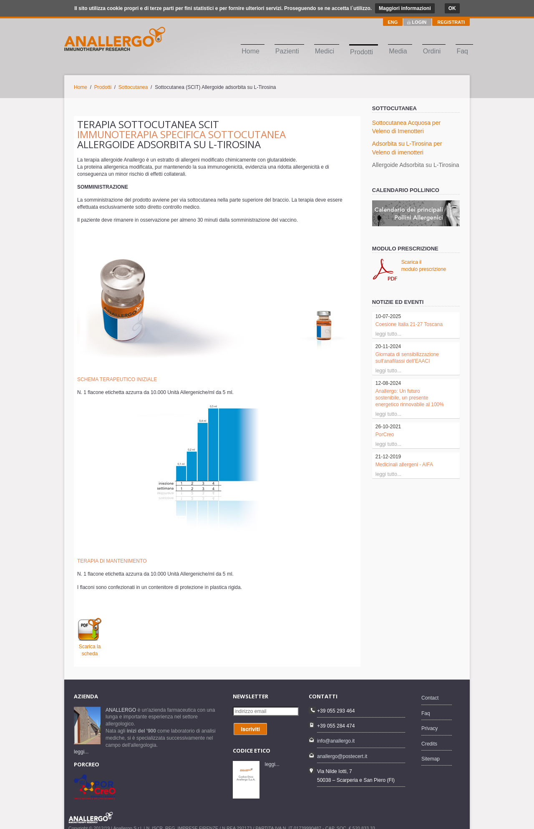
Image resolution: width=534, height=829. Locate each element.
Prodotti (361, 52)
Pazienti (287, 51)
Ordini (432, 51)
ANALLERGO (121, 702)
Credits (429, 735)
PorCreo (384, 434)
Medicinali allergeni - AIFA (404, 465)
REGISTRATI (451, 22)
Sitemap (430, 750)
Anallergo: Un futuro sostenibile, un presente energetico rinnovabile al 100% (409, 397)
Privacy (429, 720)
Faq (462, 51)
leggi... (81, 744)
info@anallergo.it (336, 733)
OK (452, 8)
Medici (324, 51)
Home (250, 51)
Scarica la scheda (89, 647)
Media (398, 51)
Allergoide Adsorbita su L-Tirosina (415, 165)
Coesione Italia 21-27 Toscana (409, 324)
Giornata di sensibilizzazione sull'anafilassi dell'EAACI (407, 357)
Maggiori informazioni (405, 8)
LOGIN (419, 22)
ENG (393, 22)
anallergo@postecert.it (342, 748)
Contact (429, 690)
